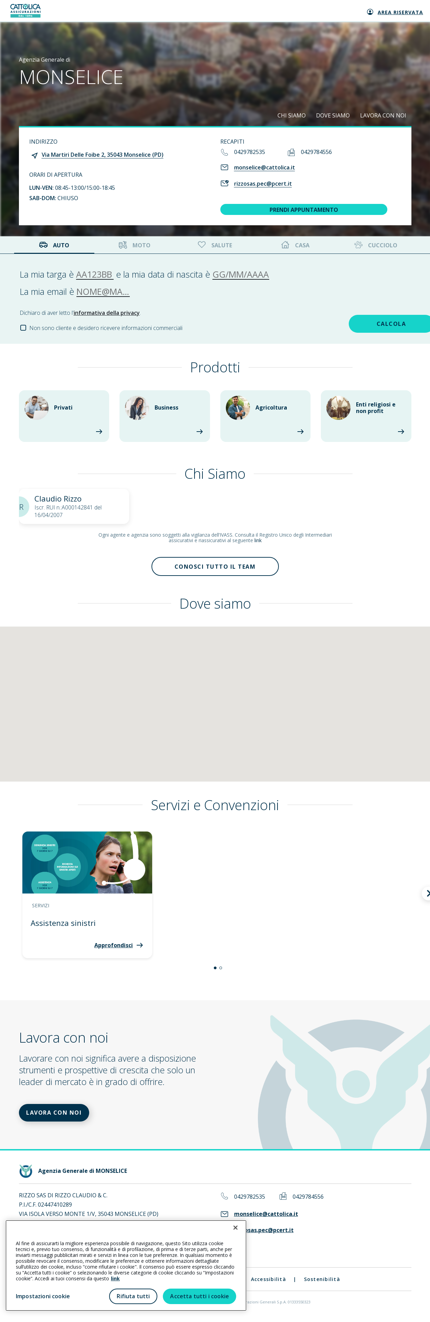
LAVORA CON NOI (383, 115)
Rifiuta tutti (133, 1296)
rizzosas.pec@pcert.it (263, 183)
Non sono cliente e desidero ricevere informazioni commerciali (105, 327)
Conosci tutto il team (215, 567)
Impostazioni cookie (43, 1296)
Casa (295, 245)
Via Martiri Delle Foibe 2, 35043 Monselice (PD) (103, 154)
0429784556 (316, 152)
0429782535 (249, 152)
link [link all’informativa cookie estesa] (115, 1278)
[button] (215, 970)
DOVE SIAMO (333, 115)
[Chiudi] (235, 1227)
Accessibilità (268, 1283)
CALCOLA (362, 323)
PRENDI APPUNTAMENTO (304, 210)
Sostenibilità (322, 1283)
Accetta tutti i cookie (199, 1296)
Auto (54, 245)
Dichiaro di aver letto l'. (80, 312)
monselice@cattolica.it (264, 167)
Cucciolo (375, 245)
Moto (134, 245)
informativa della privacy (107, 313)
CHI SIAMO (291, 115)
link (258, 540)
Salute (214, 245)
